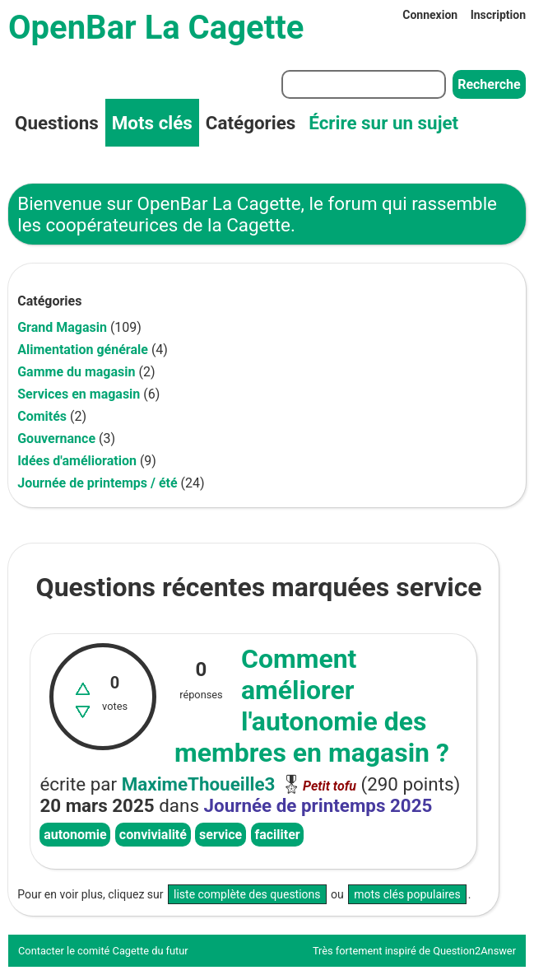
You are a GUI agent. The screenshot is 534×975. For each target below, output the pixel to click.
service (220, 834)
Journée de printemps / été (97, 483)
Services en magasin (78, 394)
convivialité (153, 834)
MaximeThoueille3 (199, 784)
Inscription (498, 14)
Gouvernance (56, 438)
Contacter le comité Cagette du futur (103, 951)
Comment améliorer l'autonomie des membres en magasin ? (311, 705)
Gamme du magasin (76, 372)
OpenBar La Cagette (156, 27)
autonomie (75, 834)
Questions (57, 122)
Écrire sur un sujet (383, 122)
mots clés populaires (407, 894)
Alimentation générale (82, 349)
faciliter (277, 834)
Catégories (250, 122)
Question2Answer (474, 951)
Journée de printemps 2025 (318, 805)
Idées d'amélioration (77, 461)
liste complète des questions (247, 894)
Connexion (429, 14)
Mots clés (152, 122)
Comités (42, 416)
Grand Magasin (62, 327)
